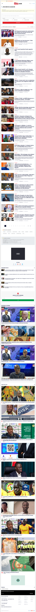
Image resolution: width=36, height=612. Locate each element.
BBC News (32, 599)
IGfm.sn (19, 599)
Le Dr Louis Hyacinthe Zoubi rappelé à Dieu (24, 50)
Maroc (9, 233)
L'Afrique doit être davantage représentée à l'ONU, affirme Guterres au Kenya (25, 108)
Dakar (19, 231)
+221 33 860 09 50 (4, 600)
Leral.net (19, 596)
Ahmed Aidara (5, 233)
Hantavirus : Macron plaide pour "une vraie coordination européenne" (23, 90)
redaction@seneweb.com (7, 606)
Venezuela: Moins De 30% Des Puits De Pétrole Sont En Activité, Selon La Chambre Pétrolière (18, 283)
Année (24, 18)
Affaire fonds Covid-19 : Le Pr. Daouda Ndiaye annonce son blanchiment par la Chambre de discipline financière (24, 70)
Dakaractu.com (26, 604)
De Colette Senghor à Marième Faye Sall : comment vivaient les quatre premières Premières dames (24, 216)
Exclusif (16, 134)
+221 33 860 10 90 (11, 599)
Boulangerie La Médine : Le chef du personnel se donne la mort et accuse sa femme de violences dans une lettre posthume (24, 127)
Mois (13, 18)
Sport (4, 441)
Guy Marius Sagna (19, 233)
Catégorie (4, 18)
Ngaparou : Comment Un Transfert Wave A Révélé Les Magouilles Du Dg (14, 459)
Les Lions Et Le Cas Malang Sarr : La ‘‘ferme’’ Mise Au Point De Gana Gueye (15, 496)
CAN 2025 (31, 231)
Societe (16, 114)
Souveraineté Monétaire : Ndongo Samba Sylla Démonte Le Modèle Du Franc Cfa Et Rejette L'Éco (17, 379)
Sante (15, 29)
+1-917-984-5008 (4, 603)
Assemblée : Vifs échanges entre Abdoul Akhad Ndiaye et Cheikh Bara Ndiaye (24, 155)
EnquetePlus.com (33, 596)
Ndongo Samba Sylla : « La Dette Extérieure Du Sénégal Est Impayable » (13, 361)
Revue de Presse (15, 231)
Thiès (23, 233)
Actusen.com (19, 602)
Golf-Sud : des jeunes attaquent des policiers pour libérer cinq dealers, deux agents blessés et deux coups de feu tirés (25, 117)
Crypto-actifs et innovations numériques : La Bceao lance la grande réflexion (24, 206)
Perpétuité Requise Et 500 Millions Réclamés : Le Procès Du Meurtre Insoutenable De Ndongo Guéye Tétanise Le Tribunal (18, 516)
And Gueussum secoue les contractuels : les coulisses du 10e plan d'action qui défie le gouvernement (24, 32)
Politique (15, 162)
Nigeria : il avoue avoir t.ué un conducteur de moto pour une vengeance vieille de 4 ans (24, 81)
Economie (16, 204)
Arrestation (26, 231)
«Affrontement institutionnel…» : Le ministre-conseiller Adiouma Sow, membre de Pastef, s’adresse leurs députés (23, 166)
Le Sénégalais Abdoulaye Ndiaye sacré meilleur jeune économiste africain (24, 61)
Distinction (16, 59)
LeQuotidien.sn (26, 602)
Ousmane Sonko (9, 231)
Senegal (4, 231)
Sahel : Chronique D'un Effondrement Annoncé (11, 572)
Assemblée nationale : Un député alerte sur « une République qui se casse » (24, 146)
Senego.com (25, 596)
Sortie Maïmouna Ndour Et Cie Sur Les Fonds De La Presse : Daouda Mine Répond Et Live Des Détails (19, 287)
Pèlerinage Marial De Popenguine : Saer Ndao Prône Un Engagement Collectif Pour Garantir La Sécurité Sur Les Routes (19, 279)
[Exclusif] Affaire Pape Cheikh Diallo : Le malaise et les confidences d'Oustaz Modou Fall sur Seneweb (24, 137)
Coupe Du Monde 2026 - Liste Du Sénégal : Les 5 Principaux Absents (14, 553)
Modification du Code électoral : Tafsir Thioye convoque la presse (24, 41)
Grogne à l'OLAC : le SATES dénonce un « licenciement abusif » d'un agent (24, 99)
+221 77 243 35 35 (4, 599)
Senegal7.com (25, 599)
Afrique (5, 573)
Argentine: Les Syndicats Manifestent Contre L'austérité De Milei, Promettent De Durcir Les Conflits (19, 275)
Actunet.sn (19, 604)
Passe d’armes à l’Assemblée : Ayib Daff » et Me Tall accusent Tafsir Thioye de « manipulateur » (24, 176)
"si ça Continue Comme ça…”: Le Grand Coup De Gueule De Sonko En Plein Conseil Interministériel (18, 402)
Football (23, 231)
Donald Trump (13, 233)
